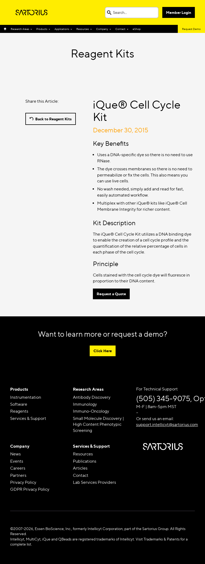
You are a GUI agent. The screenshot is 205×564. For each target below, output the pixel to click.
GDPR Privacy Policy (29, 489)
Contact (120, 28)
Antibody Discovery (92, 397)
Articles (80, 468)
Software (18, 404)
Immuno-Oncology (91, 411)
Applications (61, 28)
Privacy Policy (23, 482)
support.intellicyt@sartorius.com (167, 424)
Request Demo (191, 28)
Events (16, 461)
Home (6, 29)
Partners (18, 475)
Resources (82, 28)
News (15, 453)
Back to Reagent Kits (53, 119)
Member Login (178, 12)
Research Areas (20, 28)
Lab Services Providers (94, 482)
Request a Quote (111, 293)
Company (102, 28)
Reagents (19, 411)
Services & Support (28, 418)
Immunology (85, 404)
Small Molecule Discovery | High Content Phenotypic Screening (98, 424)
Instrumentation (25, 397)
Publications (84, 461)
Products (41, 28)
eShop (137, 28)
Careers (17, 468)
